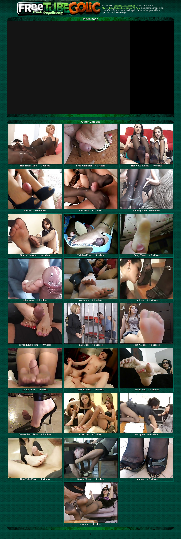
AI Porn (136, 8)
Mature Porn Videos (123, 8)
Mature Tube (107, 8)
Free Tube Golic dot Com (124, 6)
